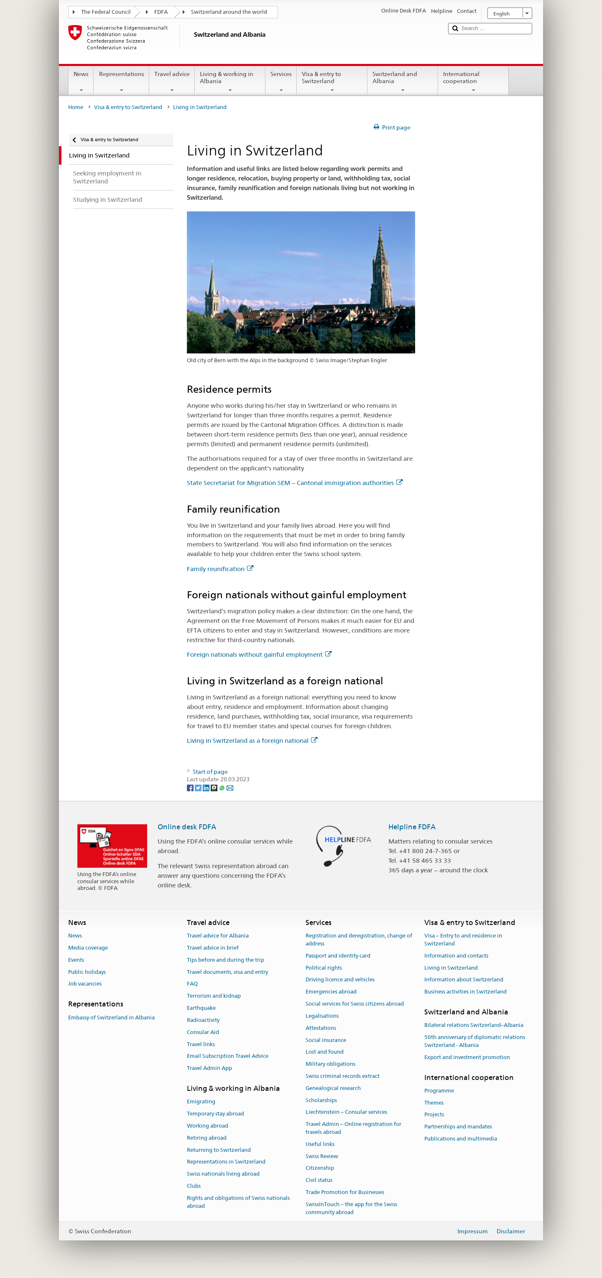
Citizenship (320, 1168)
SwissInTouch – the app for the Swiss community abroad (351, 1208)
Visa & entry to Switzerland (332, 82)
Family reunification (220, 569)
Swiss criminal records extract (343, 1076)
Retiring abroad (207, 1138)
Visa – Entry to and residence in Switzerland (463, 939)
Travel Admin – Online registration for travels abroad (353, 1128)
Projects (434, 1115)
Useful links (320, 1144)
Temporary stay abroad (215, 1113)
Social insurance (326, 1040)
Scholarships (321, 1100)
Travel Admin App (209, 1068)
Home (75, 107)
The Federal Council (106, 12)
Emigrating (201, 1102)
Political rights (324, 968)
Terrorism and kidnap (214, 996)
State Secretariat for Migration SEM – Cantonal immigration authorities (295, 483)
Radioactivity (203, 1020)
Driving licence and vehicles (340, 980)
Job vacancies (85, 984)
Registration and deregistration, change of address (359, 939)
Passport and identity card (338, 956)
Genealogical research (333, 1088)
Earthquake (201, 1008)
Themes (434, 1103)
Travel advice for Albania (218, 935)
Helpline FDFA (412, 827)
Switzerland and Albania (403, 82)
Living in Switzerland (451, 968)
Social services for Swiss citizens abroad (355, 1004)
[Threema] (215, 787)
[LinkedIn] (207, 787)
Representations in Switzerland (226, 1162)
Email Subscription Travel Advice (227, 1056)
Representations (121, 82)
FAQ (192, 984)
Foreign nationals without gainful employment (259, 654)
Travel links (201, 1044)
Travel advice (172, 82)
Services (281, 82)
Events (76, 960)
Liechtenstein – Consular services (346, 1112)
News (81, 82)
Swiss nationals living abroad (223, 1174)
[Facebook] (191, 787)
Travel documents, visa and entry (227, 972)
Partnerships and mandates (458, 1127)
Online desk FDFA (187, 827)
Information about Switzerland (463, 980)
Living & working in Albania (230, 82)
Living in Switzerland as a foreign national (252, 740)
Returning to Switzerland (219, 1150)
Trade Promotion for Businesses (345, 1192)
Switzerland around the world (229, 12)
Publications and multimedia (460, 1139)
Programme (439, 1090)
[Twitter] (199, 787)
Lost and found (325, 1052)
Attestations (321, 1028)
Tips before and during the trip (225, 960)
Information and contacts (456, 956)
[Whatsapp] (223, 787)
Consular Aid (203, 1032)
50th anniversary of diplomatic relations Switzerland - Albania (474, 1041)
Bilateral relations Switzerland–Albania (473, 1025)
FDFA (161, 12)
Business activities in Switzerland (465, 992)
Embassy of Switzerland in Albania (111, 1017)
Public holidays (87, 972)
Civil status (319, 1180)
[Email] (230, 787)
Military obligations (330, 1064)
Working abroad (207, 1126)
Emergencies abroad (331, 992)
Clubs (194, 1186)
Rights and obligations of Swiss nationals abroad (238, 1202)
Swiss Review (322, 1156)
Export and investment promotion (467, 1057)
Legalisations (322, 1016)
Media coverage (88, 948)
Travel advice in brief (213, 948)
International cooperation (473, 82)
